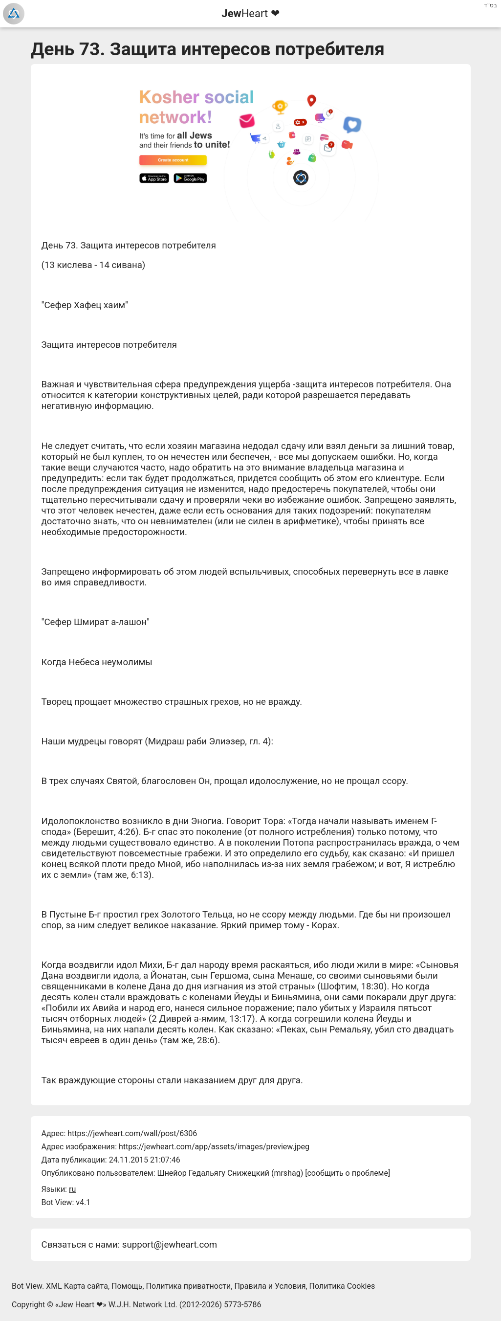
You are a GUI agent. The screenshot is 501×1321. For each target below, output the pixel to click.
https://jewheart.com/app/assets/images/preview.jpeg (214, 1146)
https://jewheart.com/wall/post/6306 (132, 1133)
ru (72, 1189)
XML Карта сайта (77, 1286)
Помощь (126, 1286)
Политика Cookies (342, 1286)
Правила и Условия (269, 1286)
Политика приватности (188, 1286)
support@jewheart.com (169, 1244)
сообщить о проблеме (347, 1173)
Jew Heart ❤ (81, 1304)
